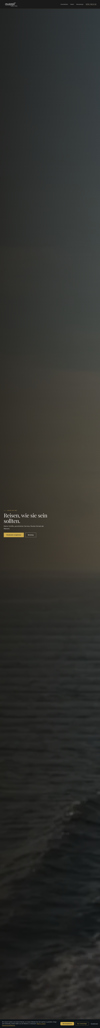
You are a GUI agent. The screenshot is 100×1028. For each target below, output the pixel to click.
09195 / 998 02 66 (91, 4)
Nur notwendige (82, 1023)
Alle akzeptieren (67, 1023)
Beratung (31, 535)
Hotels (72, 4)
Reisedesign (79, 4)
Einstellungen (94, 1023)
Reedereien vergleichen (13, 535)
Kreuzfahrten (64, 4)
